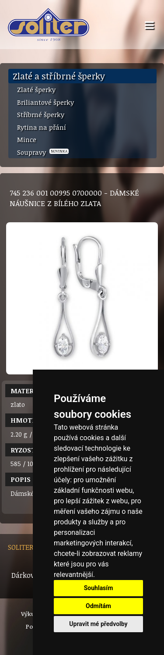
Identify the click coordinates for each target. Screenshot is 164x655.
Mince (26, 139)
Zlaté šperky (36, 89)
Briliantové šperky (45, 102)
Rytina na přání (41, 127)
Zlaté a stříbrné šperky (59, 76)
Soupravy (43, 152)
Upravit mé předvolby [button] (98, 623)
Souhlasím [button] (98, 587)
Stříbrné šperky (40, 114)
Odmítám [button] (98, 605)
